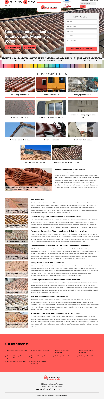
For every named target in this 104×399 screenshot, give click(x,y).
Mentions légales (61, 395)
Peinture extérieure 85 (16, 59)
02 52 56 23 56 (13, 2)
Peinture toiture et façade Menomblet (38, 362)
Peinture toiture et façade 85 (86, 59)
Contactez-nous (29, 47)
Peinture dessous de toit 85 (60, 59)
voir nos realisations (13, 47)
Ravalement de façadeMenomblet (17, 351)
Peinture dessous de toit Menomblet (62, 351)
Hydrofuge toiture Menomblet (40, 351)
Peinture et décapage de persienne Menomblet (14, 357)
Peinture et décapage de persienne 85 (51, 59)
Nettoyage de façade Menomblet (88, 356)
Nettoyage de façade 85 (24, 59)
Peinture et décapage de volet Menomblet (39, 357)
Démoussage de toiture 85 (6, 58)
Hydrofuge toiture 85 (68, 58)
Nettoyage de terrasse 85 (33, 59)
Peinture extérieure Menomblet (16, 361)
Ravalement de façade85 (78, 58)
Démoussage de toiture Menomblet (86, 351)
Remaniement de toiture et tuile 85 (96, 59)
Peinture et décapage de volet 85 (42, 59)
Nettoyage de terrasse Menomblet (65, 356)
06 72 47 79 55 (60, 389)
